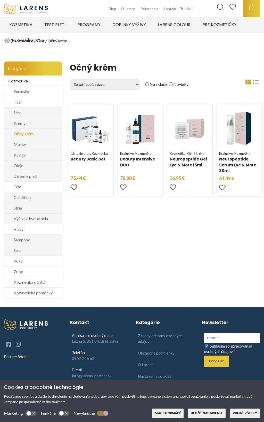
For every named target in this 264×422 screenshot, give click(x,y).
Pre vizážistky (24, 40)
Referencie (149, 8)
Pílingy (20, 154)
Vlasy (18, 229)
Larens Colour (174, 25)
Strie (18, 207)
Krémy (20, 123)
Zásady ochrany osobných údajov (160, 338)
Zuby (18, 271)
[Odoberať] (216, 361)
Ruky (18, 260)
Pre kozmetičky (219, 25)
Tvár (18, 101)
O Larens (128, 8)
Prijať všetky (245, 413)
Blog (112, 8)
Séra (17, 112)
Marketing (20, 413)
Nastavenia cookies (154, 376)
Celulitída (22, 197)
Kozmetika (20, 25)
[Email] (232, 338)
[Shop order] (105, 84)
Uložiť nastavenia (206, 413)
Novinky (178, 84)
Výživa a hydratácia (31, 218)
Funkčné (55, 413)
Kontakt (170, 8)
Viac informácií (167, 413)
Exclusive (22, 91)
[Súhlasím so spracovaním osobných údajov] (206, 346)
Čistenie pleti (25, 176)
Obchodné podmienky (156, 353)
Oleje (18, 165)
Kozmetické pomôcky (33, 292)
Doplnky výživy (129, 25)
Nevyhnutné (91, 413)
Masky (20, 144)
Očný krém (24, 133)
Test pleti (54, 25)
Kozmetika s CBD (29, 282)
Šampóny (22, 239)
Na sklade (156, 84)
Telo (17, 186)
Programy (89, 25)
